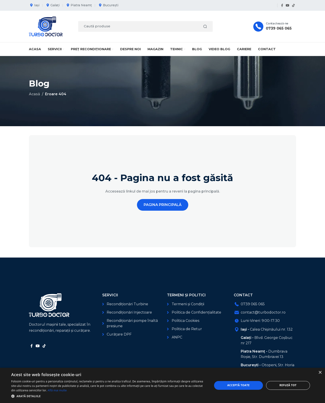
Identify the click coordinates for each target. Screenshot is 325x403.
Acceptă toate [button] (238, 385)
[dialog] (162, 385)
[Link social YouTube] (287, 5)
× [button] (320, 372)
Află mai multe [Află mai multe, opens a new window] (57, 390)
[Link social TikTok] (293, 5)
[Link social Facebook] (282, 5)
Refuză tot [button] (288, 385)
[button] (108, 396)
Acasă (34, 94)
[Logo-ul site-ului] (46, 26)
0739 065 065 (279, 28)
